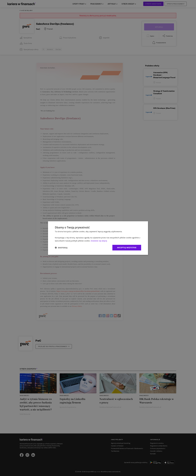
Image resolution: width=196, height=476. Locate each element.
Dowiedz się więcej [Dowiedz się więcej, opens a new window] (99, 240)
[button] (61, 247)
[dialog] (98, 238)
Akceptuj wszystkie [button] (126, 247)
